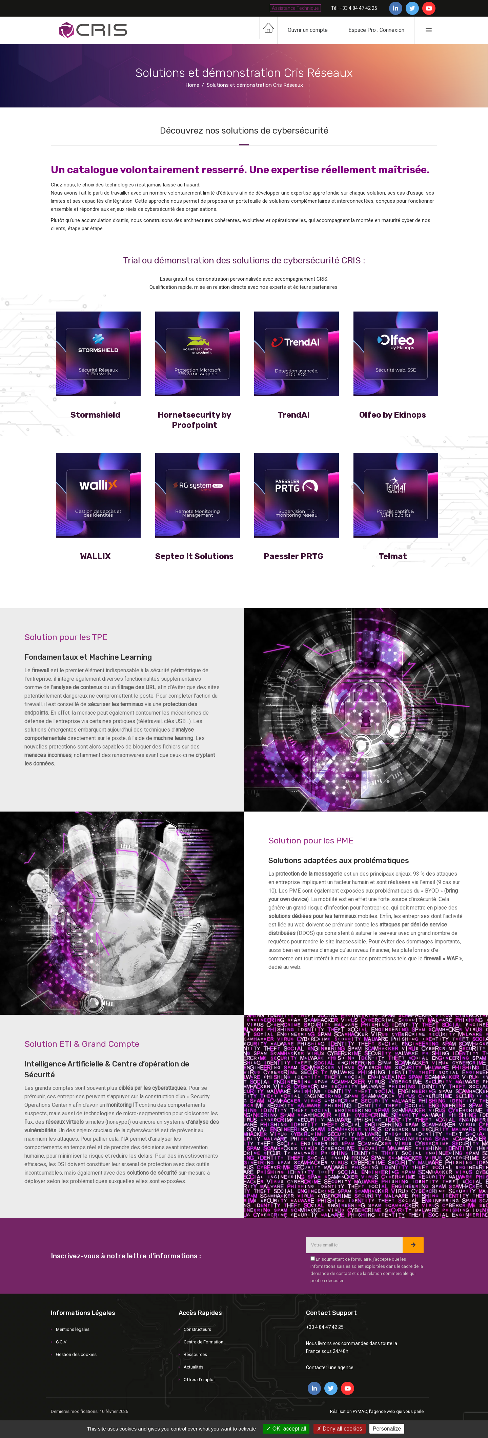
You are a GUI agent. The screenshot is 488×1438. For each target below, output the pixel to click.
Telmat (393, 556)
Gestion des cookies (76, 1354)
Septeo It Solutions (194, 556)
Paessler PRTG (293, 556)
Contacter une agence (329, 1367)
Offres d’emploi (199, 1379)
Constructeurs (197, 1329)
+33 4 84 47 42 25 (325, 1327)
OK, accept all (286, 1429)
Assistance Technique (295, 8)
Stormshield (95, 415)
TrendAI (294, 415)
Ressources (195, 1354)
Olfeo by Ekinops (392, 415)
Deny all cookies (339, 1429)
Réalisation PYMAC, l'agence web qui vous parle (377, 1411)
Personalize (387, 1429)
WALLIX (95, 556)
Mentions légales (72, 1329)
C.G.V (61, 1341)
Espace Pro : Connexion (376, 30)
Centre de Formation (203, 1341)
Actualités (193, 1367)
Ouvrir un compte (308, 30)
